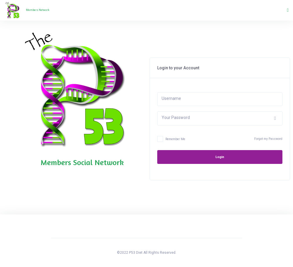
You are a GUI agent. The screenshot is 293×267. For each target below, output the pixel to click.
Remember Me (171, 139)
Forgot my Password (268, 139)
